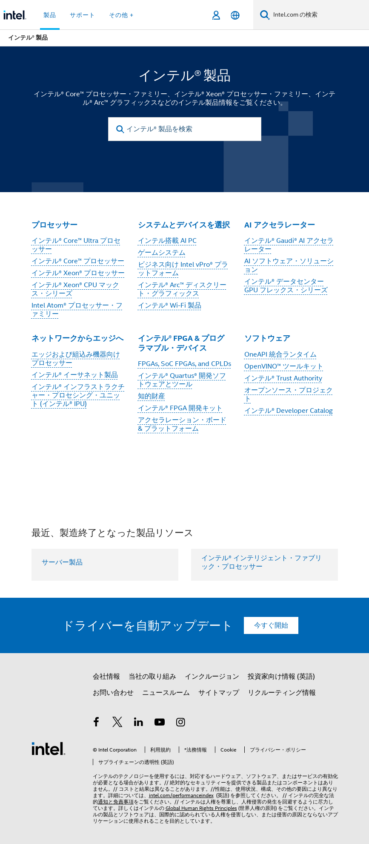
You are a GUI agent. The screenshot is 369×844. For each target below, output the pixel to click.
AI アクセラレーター (279, 225)
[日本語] (235, 15)
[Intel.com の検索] (319, 15)
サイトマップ (218, 692)
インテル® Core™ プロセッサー (77, 261)
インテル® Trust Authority (283, 378)
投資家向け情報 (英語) (281, 676)
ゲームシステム (162, 252)
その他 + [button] (121, 15)
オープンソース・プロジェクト (288, 394)
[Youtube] (159, 723)
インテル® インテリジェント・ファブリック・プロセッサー (261, 562)
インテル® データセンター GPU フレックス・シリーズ (286, 285)
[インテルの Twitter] (117, 723)
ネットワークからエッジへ (77, 338)
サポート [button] (82, 15)
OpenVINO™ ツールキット (283, 366)
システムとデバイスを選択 (184, 225)
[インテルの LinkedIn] (139, 723)
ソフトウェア (267, 338)
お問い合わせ (113, 692)
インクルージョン (212, 676)
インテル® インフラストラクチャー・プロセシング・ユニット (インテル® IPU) (78, 395)
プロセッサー (54, 225)
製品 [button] (49, 15)
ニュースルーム (166, 692)
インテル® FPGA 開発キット (180, 408)
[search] (120, 129)
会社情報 (106, 676)
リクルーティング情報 (282, 692)
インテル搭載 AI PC (167, 240)
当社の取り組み (152, 676)
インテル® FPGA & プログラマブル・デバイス (181, 343)
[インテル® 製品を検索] (184, 129)
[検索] (265, 14)
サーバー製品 (62, 562)
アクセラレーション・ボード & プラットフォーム (182, 424)
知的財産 (151, 396)
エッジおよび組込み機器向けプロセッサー (75, 358)
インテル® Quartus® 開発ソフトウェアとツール (182, 380)
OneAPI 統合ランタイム (280, 354)
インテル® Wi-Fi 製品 (169, 305)
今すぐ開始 (271, 625)
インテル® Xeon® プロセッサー (78, 273)
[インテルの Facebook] (96, 723)
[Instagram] (181, 723)
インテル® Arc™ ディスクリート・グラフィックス (182, 289)
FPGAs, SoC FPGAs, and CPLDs (184, 364)
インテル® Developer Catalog (288, 410)
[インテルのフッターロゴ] (48, 748)
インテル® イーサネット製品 (74, 375)
